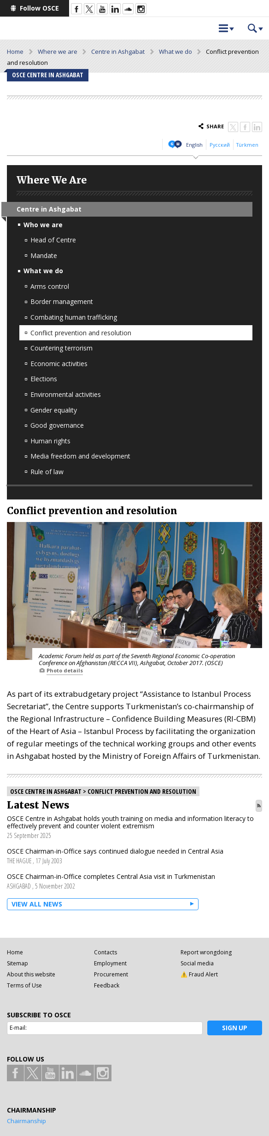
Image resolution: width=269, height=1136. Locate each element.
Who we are (43, 224)
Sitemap (17, 963)
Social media (197, 963)
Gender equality (53, 410)
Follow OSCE (39, 8)
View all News (37, 904)
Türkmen (247, 144)
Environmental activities (65, 394)
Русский (220, 144)
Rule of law (47, 471)
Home (15, 51)
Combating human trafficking (73, 317)
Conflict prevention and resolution (80, 332)
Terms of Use (24, 985)
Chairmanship (26, 1121)
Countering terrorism (61, 348)
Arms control (49, 286)
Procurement (111, 974)
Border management (61, 301)
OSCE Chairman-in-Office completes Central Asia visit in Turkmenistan (111, 876)
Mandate (43, 255)
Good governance (57, 425)
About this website (31, 974)
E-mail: (18, 1028)
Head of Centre (53, 239)
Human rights (50, 440)
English (194, 144)
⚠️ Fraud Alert (199, 974)
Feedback (106, 985)
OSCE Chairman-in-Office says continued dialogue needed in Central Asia (115, 851)
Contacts (105, 952)
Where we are (57, 51)
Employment (110, 963)
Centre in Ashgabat (118, 51)
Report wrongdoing (206, 952)
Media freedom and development (80, 456)
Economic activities (59, 363)
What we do (175, 51)
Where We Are (52, 180)
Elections (43, 378)
